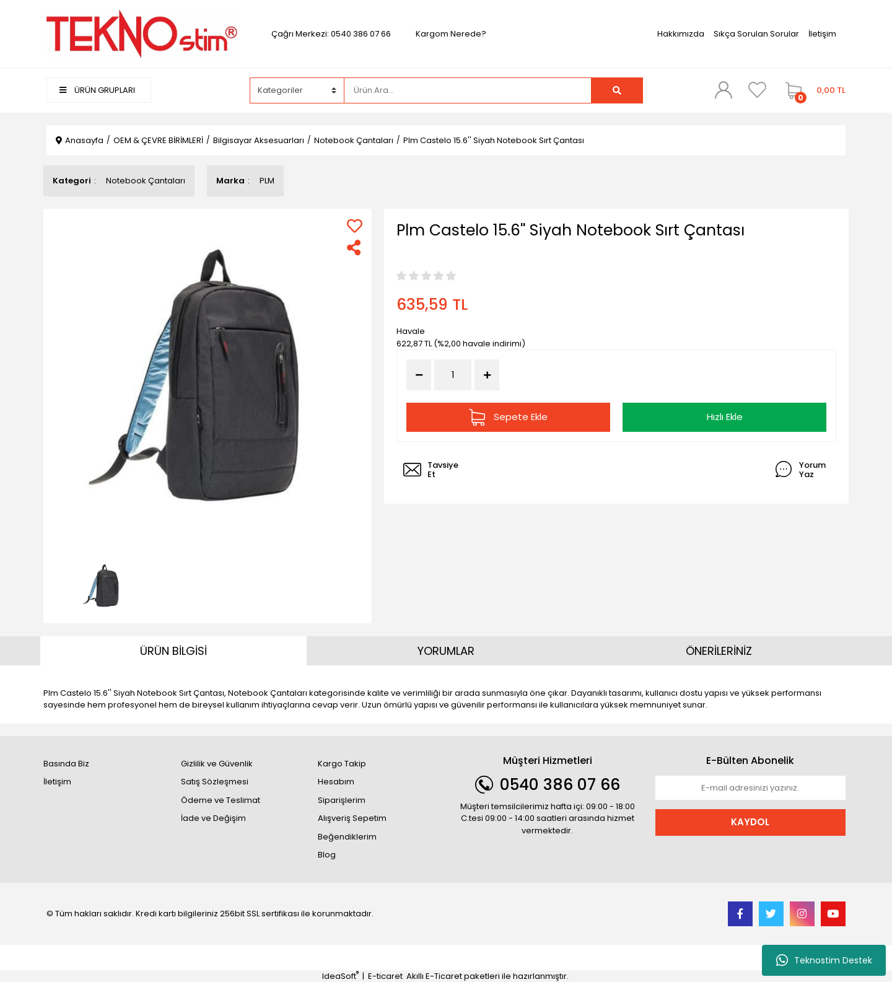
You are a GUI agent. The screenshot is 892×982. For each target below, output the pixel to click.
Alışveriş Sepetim (352, 818)
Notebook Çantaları (145, 180)
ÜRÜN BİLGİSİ (173, 651)
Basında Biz (66, 763)
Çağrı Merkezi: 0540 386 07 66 (331, 34)
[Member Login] (723, 89)
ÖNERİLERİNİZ (719, 651)
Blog (327, 855)
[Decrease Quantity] (418, 374)
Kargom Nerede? (451, 34)
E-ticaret (385, 976)
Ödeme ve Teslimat (220, 800)
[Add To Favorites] (354, 226)
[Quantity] (452, 375)
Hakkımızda (680, 34)
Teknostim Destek (824, 960)
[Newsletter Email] (750, 788)
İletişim (822, 34)
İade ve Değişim (213, 818)
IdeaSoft (340, 976)
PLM (267, 180)
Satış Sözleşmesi (214, 781)
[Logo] (141, 33)
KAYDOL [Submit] (750, 821)
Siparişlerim (341, 800)
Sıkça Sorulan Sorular (756, 34)
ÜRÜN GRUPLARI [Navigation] (97, 90)
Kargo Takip (342, 763)
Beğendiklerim (347, 837)
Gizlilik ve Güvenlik (217, 763)
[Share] (354, 247)
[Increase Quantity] (486, 374)
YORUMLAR (446, 651)
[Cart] (812, 90)
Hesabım (336, 781)
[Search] (467, 90)
